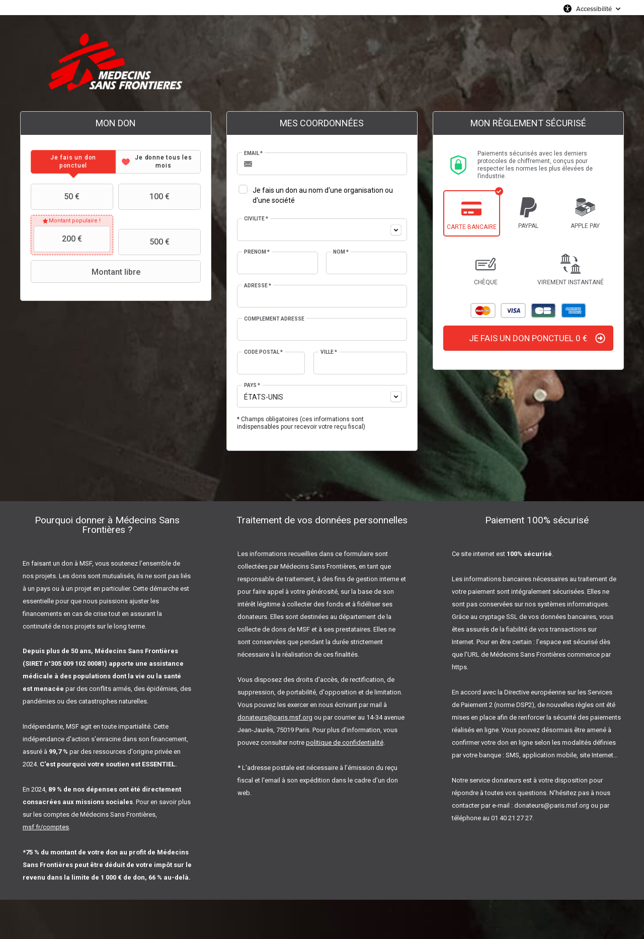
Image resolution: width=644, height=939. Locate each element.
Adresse (257, 285)
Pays (252, 385)
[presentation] (73, 161)
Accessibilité (594, 8)
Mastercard (483, 310)
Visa (513, 310)
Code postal (263, 352)
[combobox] (322, 229)
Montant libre (86, 272)
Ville (328, 352)
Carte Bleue (543, 310)
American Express (573, 310)
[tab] (73, 162)
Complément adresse (274, 319)
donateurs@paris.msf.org (274, 717)
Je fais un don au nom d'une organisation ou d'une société (323, 195)
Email (253, 153)
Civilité (256, 218)
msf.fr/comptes (46, 827)
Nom (341, 252)
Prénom (257, 252)
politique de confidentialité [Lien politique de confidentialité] (344, 742)
